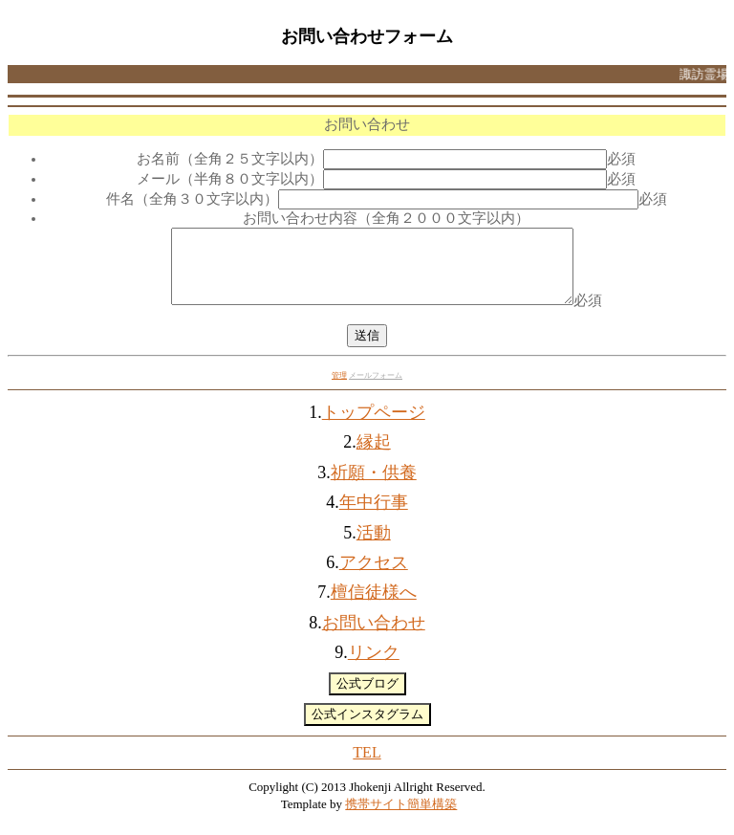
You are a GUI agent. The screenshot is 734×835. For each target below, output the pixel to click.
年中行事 (373, 516)
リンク (373, 666)
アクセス (373, 576)
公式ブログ (367, 698)
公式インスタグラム (367, 728)
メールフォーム (375, 389)
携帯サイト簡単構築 (401, 818)
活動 (373, 547)
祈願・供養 (374, 486)
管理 (339, 389)
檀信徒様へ (374, 606)
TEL (366, 766)
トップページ (373, 426)
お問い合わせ (373, 637)
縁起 (373, 456)
